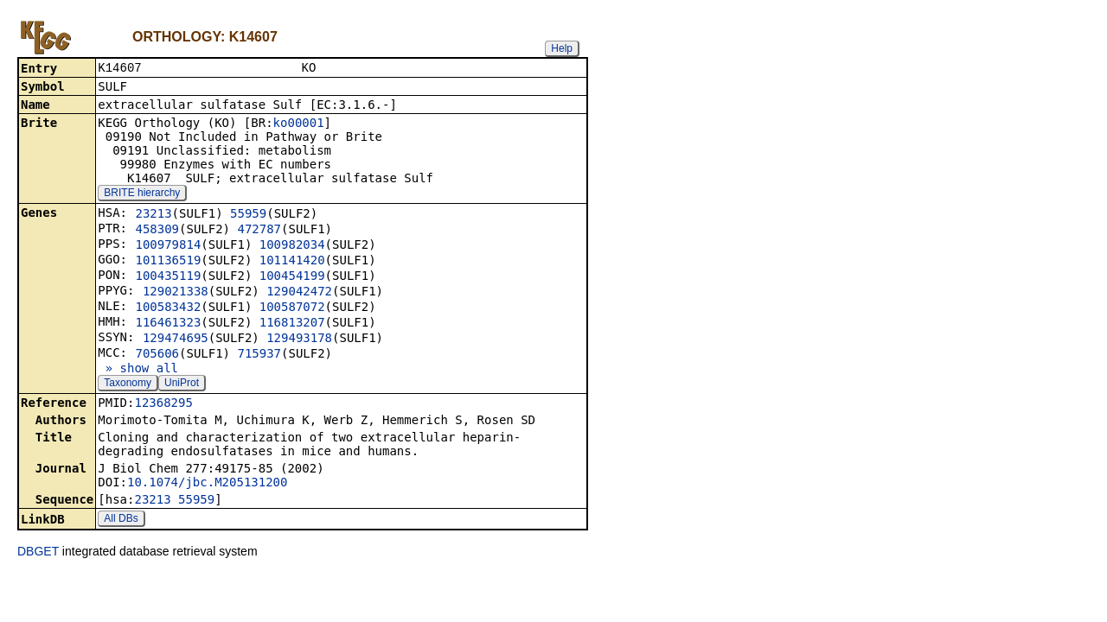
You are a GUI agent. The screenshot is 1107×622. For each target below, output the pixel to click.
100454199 (292, 277)
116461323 (168, 324)
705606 (157, 355)
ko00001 (298, 124)
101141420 (292, 262)
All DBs (121, 520)
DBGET (38, 553)
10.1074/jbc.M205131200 (207, 484)
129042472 (299, 293)
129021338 (175, 293)
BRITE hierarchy (142, 194)
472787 (259, 231)
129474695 (175, 339)
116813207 (292, 324)
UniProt (181, 384)
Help (562, 48)
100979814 (168, 246)
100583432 (168, 308)
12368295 (163, 404)
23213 (153, 215)
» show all (138, 370)
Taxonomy (127, 384)
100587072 (292, 308)
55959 (248, 215)
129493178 (299, 339)
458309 (157, 231)
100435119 (168, 277)
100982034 (292, 246)
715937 (259, 355)
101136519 (168, 262)
